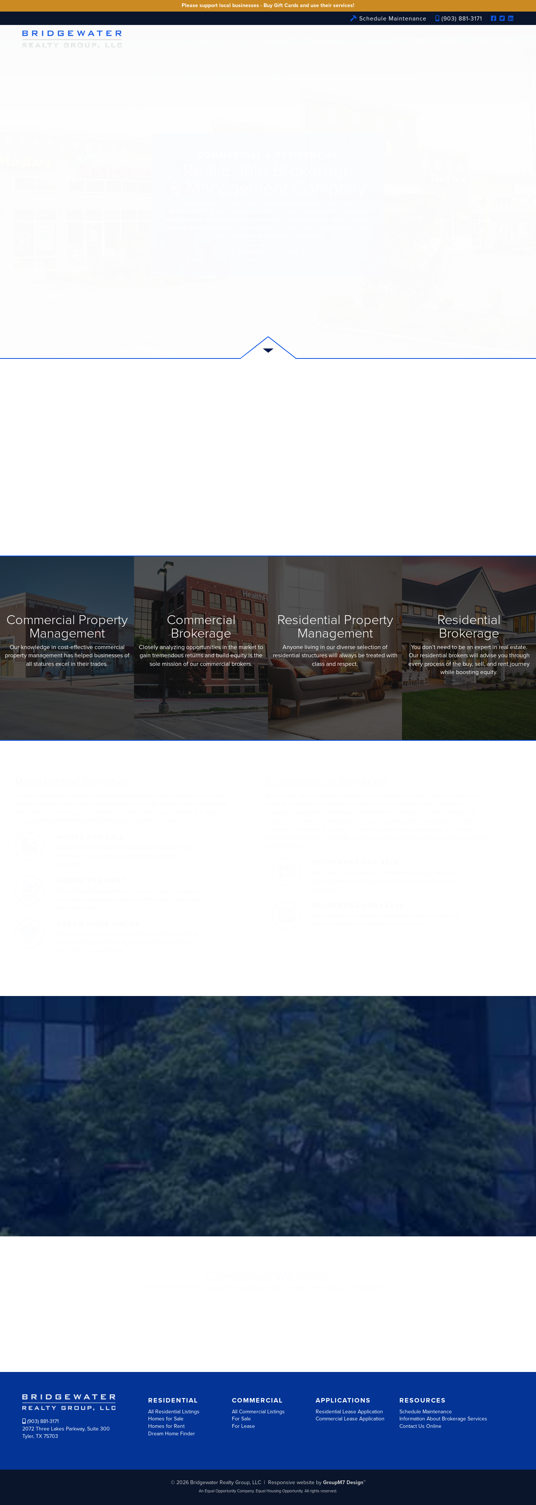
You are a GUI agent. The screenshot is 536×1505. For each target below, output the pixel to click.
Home (201, 42)
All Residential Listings (174, 1411)
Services (381, 42)
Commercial (328, 42)
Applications (435, 42)
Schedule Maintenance (388, 18)
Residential (271, 42)
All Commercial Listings (258, 1411)
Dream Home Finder (171, 1433)
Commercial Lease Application (350, 1419)
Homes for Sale (166, 1419)
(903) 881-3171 (459, 18)
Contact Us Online (420, 1426)
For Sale (241, 1419)
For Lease (243, 1426)
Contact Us (495, 42)
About (231, 42)
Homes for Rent (166, 1426)
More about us (268, 1169)
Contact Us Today (268, 252)
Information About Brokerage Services (443, 1419)
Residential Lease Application (349, 1411)
